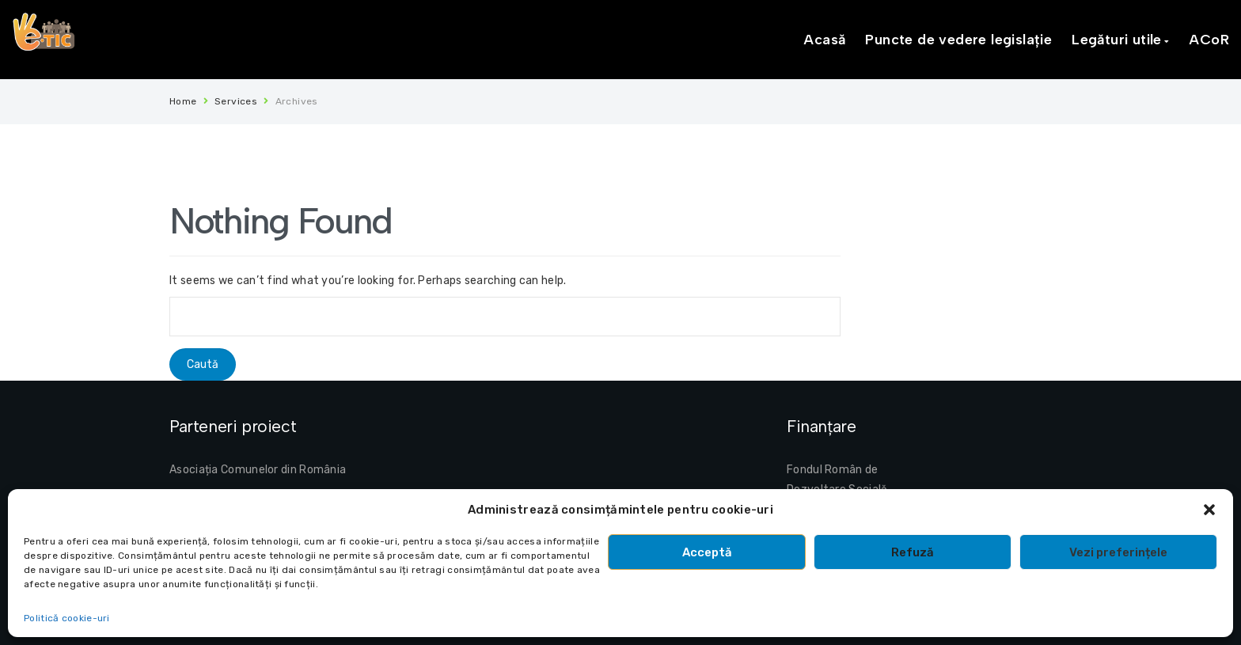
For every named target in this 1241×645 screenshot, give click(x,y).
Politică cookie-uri (67, 618)
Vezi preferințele (1118, 552)
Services (235, 101)
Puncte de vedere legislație (958, 39)
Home (183, 101)
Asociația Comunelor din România (257, 469)
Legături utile (1117, 39)
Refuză (912, 552)
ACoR (1209, 39)
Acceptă (707, 552)
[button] (1209, 510)
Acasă (824, 39)
